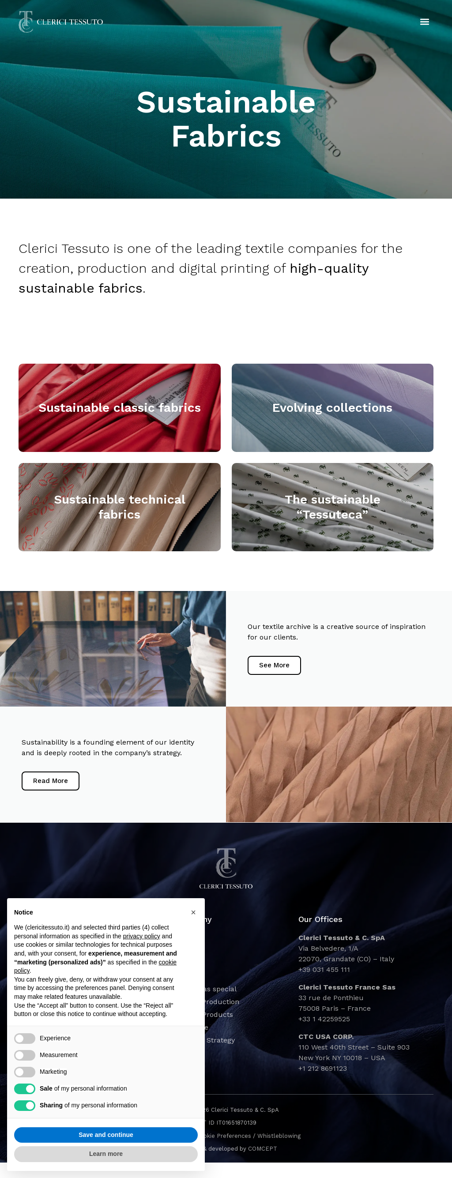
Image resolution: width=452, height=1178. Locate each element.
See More (277, 670)
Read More (53, 794)
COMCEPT (262, 1164)
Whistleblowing (279, 1151)
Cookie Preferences (223, 1151)
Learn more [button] (106, 1153)
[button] (425, 22)
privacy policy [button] (141, 936)
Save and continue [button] (106, 1134)
